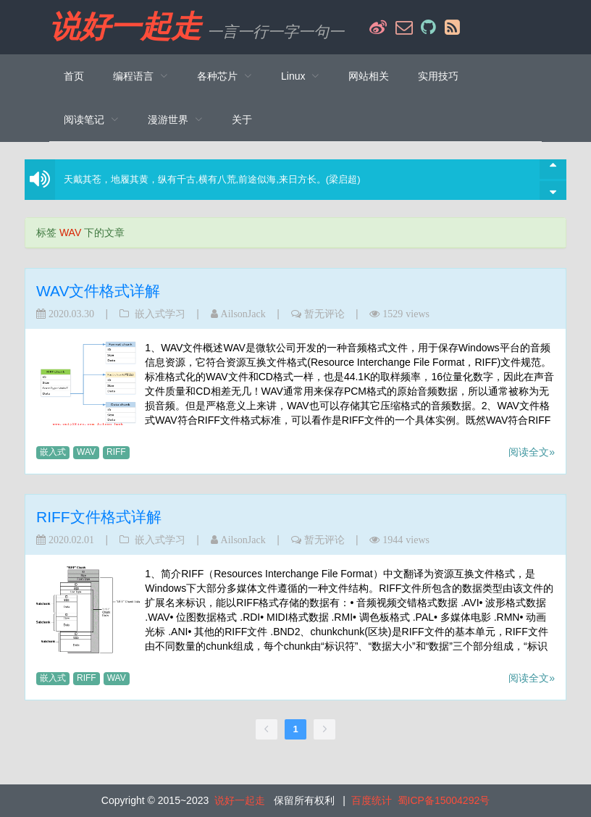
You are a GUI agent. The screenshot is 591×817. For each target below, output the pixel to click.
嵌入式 (53, 452)
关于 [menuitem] (242, 119)
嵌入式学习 (160, 314)
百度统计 (371, 800)
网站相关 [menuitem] (368, 76)
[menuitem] (140, 76)
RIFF (116, 452)
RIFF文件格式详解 (99, 516)
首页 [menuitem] (74, 76)
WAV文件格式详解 (98, 290)
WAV (86, 452)
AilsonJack (243, 314)
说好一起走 (125, 26)
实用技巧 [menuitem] (438, 76)
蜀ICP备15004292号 (444, 800)
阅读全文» (531, 452)
